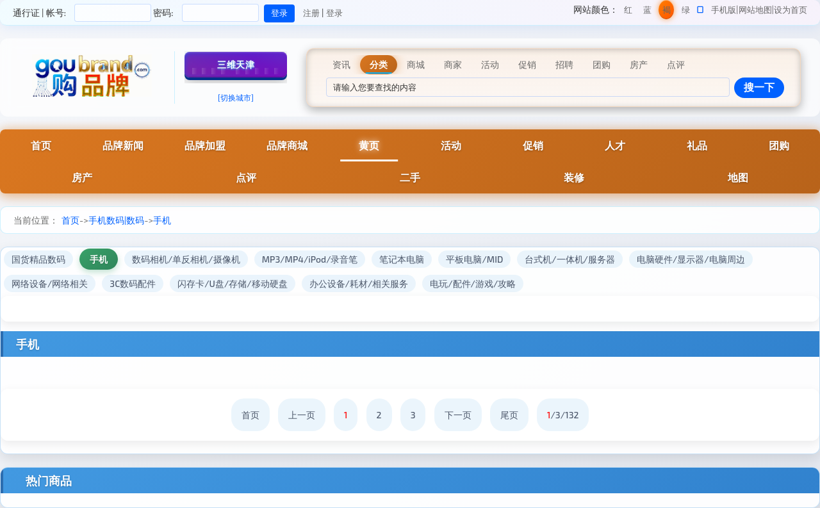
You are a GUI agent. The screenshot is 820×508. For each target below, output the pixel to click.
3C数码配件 (133, 283)
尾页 (509, 414)
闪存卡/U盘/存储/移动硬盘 (232, 283)
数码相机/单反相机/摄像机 (186, 259)
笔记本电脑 (401, 259)
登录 (334, 13)
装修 (574, 177)
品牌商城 (287, 145)
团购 (779, 145)
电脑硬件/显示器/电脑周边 (691, 259)
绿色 (686, 11)
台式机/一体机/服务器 (570, 259)
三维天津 (235, 64)
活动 (451, 145)
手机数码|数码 (116, 220)
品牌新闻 (123, 145)
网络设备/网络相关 (50, 283)
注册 (311, 13)
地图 (738, 177)
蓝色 (647, 11)
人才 (615, 145)
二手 (410, 177)
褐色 (666, 11)
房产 (82, 177)
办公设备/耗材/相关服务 (359, 283)
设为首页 (790, 9)
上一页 (301, 414)
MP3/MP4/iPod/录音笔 (310, 259)
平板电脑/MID (474, 259)
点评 (246, 177)
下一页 (458, 414)
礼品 (697, 145)
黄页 (369, 145)
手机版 (723, 9)
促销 (533, 145)
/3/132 (563, 414)
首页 (41, 145)
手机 (162, 220)
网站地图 (755, 9)
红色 (628, 11)
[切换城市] (236, 97)
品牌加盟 (205, 145)
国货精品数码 (38, 259)
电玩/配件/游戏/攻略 (473, 283)
